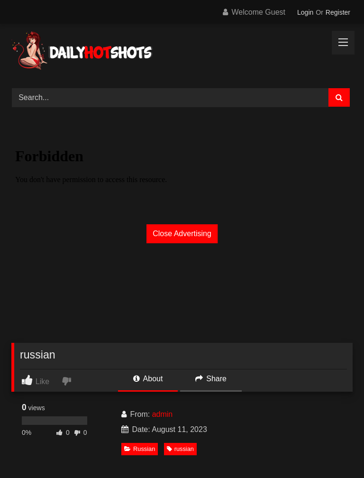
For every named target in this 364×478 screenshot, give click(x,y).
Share (211, 379)
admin (162, 414)
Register (338, 12)
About (148, 379)
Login (305, 12)
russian (180, 448)
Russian (139, 448)
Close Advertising (182, 234)
